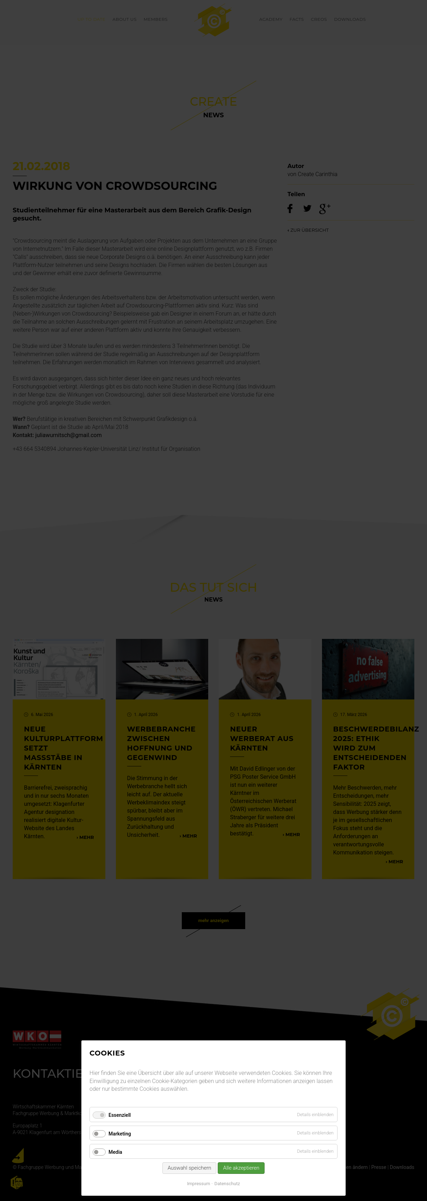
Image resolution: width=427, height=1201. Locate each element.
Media (115, 1152)
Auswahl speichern (189, 1168)
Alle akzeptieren (241, 1168)
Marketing (120, 1134)
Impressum (198, 1183)
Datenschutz (227, 1183)
